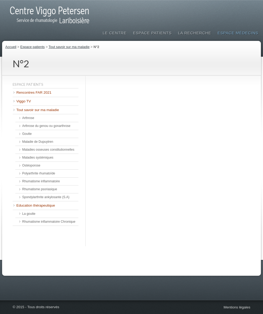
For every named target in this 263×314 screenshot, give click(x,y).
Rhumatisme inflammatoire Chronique (48, 221)
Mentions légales (237, 307)
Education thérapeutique (35, 205)
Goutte (27, 134)
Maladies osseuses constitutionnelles (48, 149)
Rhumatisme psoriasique (39, 189)
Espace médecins (238, 33)
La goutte (28, 214)
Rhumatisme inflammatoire (41, 181)
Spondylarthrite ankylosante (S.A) (45, 197)
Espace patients (152, 33)
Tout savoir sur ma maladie (69, 47)
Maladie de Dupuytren (37, 142)
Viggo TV (23, 101)
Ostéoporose (31, 165)
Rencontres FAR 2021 (33, 92)
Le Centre (115, 33)
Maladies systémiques (37, 157)
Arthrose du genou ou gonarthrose (46, 126)
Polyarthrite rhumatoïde (38, 173)
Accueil (10, 47)
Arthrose (28, 118)
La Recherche (194, 33)
